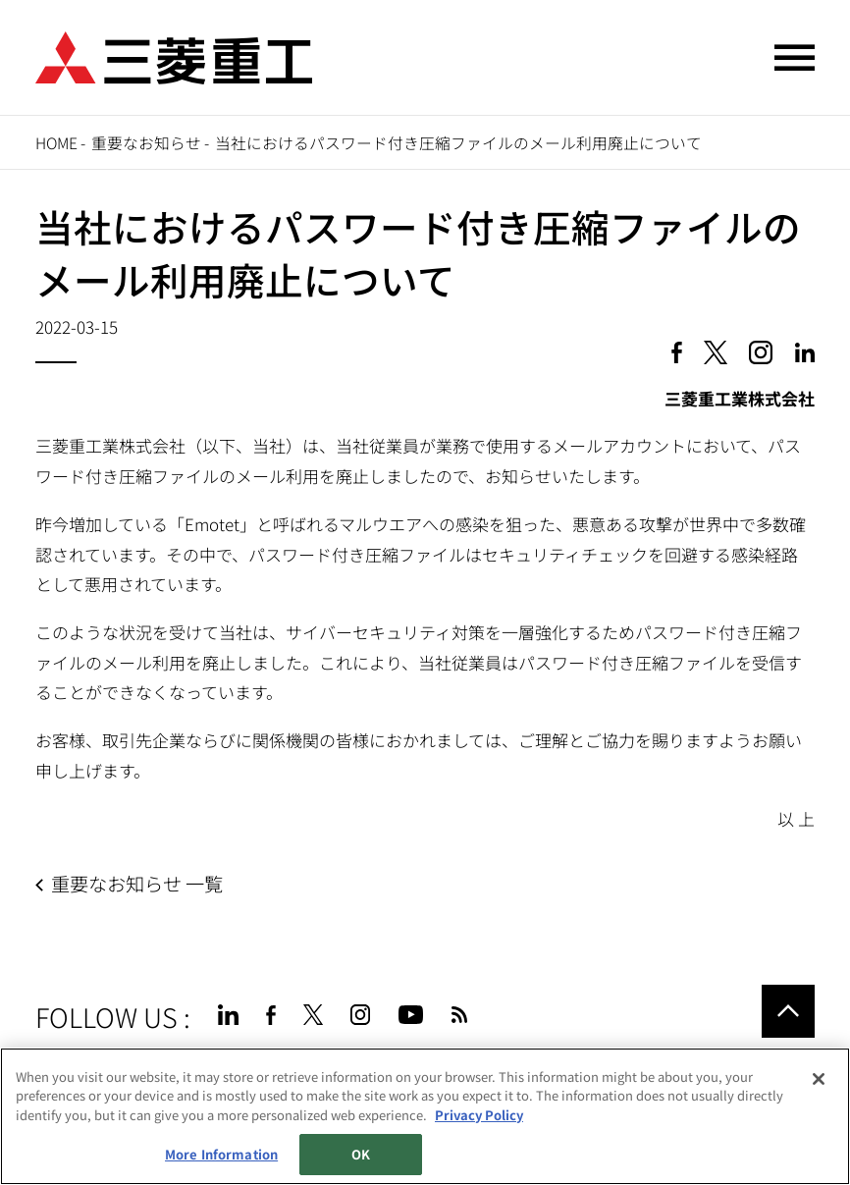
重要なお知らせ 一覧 (137, 883)
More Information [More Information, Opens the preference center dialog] (221, 1154)
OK (360, 1154)
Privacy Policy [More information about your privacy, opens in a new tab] (479, 1114)
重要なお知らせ (146, 143)
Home (56, 143)
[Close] (818, 1079)
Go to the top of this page (788, 1011)
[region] (425, 1116)
